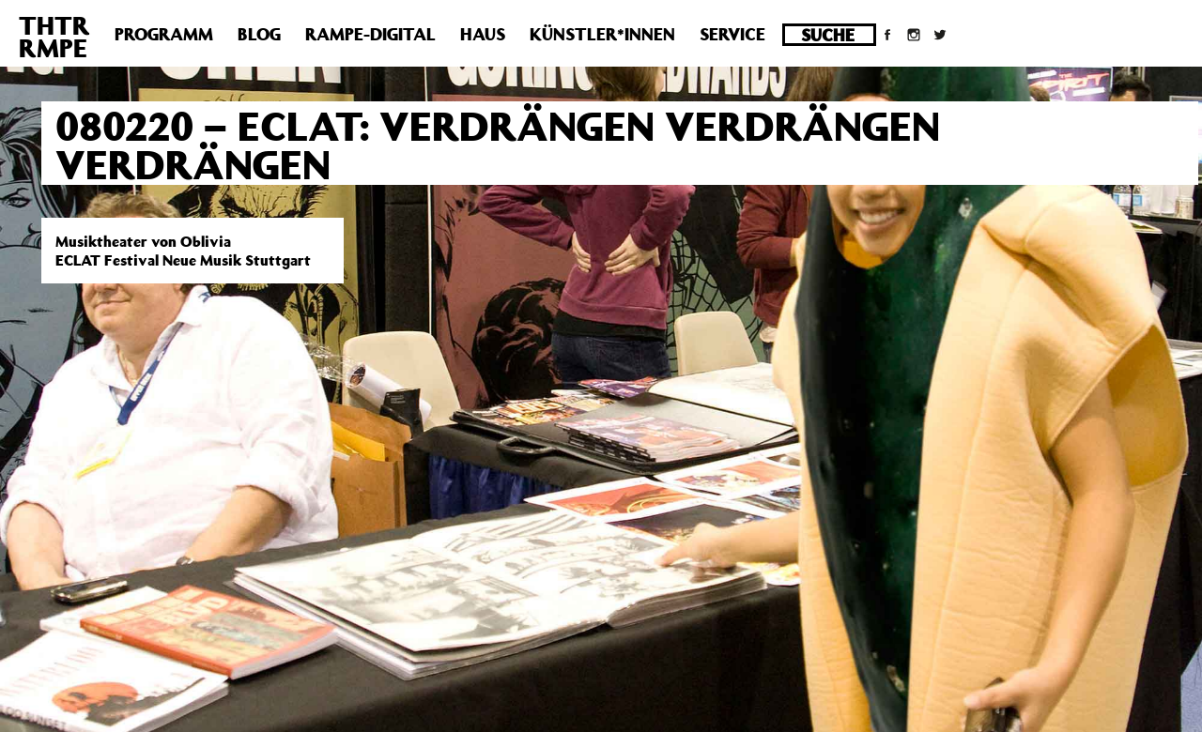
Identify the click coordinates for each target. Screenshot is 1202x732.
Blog (259, 34)
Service (732, 34)
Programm (164, 34)
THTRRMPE (54, 36)
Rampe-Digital (370, 34)
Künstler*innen (602, 34)
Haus (482, 34)
